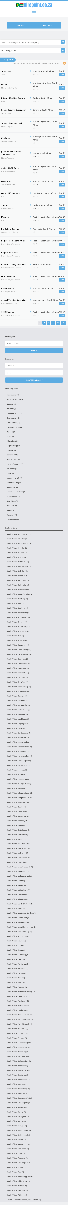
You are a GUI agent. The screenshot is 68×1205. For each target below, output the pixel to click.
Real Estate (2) (12, 501)
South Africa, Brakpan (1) (17, 622)
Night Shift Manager (10, 193)
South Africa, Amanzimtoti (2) (19, 543)
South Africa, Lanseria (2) (17, 862)
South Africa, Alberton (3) (17, 539)
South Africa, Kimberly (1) (17, 821)
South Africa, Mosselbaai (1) (18, 922)
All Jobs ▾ (8, 59)
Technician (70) (13, 519)
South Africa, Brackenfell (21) (18, 617)
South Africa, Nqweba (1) (17, 941)
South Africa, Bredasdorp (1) (18, 626)
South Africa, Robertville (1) (18, 1065)
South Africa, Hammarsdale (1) (19, 756)
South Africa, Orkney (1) (16, 945)
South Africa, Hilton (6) (16, 774)
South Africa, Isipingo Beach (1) (19, 784)
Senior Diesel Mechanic (12, 123)
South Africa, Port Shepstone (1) (20, 1019)
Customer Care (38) (14, 427)
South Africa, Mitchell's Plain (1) (19, 904)
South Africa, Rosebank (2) (17, 1084)
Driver (4, 84)
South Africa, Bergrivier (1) (18, 580)
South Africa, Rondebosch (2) (18, 1070)
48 (58, 322)
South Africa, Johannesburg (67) (19, 793)
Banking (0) (11, 404)
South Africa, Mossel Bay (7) (18, 918)
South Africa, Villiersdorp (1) (18, 1181)
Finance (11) (11, 450)
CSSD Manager (8, 312)
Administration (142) (15, 399)
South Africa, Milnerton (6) (17, 899)
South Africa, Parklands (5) (17, 964)
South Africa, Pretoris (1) (17, 1038)
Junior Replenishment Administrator (11, 153)
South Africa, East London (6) (18, 710)
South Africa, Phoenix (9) (17, 987)
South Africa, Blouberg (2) (17, 599)
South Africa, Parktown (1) (17, 968)
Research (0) (12, 506)
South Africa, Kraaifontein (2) (18, 844)
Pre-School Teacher (10, 229)
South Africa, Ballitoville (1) (18, 562)
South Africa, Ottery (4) (16, 950)
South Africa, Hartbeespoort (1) (19, 760)
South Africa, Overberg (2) (17, 955)
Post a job (20, 25)
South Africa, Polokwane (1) (18, 1010)
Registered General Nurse (13, 240)
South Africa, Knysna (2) (16, 839)
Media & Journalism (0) (16, 492)
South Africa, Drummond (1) (18, 691)
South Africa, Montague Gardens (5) (21, 913)
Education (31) (12, 441)
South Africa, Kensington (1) (18, 802)
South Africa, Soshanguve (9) (18, 1102)
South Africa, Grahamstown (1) (19, 747)
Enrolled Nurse (8, 276)
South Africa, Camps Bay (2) (18, 645)
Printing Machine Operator (13, 98)
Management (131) (14, 478)
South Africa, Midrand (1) (17, 894)
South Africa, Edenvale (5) (17, 714)
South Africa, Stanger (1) (17, 1126)
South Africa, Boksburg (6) (17, 608)
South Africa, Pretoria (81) (17, 1033)
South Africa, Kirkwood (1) (17, 825)
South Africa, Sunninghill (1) (18, 1144)
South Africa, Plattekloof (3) (18, 1005)
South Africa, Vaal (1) (15, 1172)
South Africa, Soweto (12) (17, 1107)
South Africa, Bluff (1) (15, 603)
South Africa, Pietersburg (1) (18, 996)
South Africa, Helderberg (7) (18, 765)
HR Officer (6, 181)
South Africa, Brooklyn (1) (17, 640)
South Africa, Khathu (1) (16, 807)
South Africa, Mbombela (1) (18, 871)
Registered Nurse (9, 252)
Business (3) (11, 409)
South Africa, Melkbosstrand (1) (19, 876)
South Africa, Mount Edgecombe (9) (21, 927)
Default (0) (11, 432)
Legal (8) (10, 473)
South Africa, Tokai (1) (16, 1153)
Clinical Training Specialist (13, 264)
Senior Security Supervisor (13, 110)
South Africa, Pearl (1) (16, 982)
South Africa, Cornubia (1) (17, 677)
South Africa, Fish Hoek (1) (17, 728)
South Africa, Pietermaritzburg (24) (21, 992)
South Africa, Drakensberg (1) (19, 686)
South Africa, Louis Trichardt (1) (20, 867)
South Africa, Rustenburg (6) (18, 1089)
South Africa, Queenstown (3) (18, 1047)
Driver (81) (11, 436)
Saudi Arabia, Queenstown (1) (19, 534)
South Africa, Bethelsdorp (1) (18, 585)
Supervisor (6, 71)
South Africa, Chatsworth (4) (18, 663)
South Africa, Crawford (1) (17, 682)
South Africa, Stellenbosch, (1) (19, 1135)
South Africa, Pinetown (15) (18, 1001)
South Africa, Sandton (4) (17, 1093)
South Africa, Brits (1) (15, 636)
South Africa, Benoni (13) (17, 576)
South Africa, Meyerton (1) (17, 885)
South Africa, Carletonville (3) (19, 654)
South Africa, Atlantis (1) (16, 557)
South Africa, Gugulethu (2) (18, 751)
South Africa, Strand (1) (16, 1139)
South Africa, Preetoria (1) (17, 1028)
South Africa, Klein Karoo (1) (18, 830)
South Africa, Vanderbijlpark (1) (19, 1176)
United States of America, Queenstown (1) (24, 1199)
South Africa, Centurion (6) (17, 659)
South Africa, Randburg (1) (17, 1052)
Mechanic (5, 138)
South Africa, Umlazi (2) (16, 1167)
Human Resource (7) (15, 464)
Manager (5, 217)
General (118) (12, 455)
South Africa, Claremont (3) (18, 668)
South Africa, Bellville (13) (17, 571)
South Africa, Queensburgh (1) (19, 1042)
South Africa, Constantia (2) (18, 673)
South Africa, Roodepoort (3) (18, 1079)
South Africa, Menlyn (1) (16, 881)
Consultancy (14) (13, 422)
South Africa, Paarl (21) (16, 959)
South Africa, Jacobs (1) (16, 788)
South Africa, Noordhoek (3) (18, 936)
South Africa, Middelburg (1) (18, 890)
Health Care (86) (13, 459)
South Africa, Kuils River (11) (18, 848)
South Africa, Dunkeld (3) (17, 696)
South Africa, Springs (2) (16, 1121)
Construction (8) (13, 418)
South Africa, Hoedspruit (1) (18, 779)
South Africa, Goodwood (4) (18, 742)
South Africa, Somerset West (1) (19, 1098)
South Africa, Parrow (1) (16, 978)
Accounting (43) (13, 395)
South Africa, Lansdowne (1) (18, 857)
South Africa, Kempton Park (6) (19, 797)
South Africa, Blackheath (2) (18, 589)
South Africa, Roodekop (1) (17, 1075)
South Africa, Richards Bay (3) (19, 1061)
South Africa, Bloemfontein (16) (19, 594)
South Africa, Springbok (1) (18, 1116)
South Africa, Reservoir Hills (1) (19, 1056)
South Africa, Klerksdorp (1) (18, 834)
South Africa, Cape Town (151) (19, 649)
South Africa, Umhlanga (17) (18, 1162)
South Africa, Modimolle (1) (18, 908)
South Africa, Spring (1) (16, 1112)
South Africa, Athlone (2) (17, 552)
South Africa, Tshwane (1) (17, 1158)
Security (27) (12, 515)
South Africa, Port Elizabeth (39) (19, 1015)
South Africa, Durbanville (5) (18, 705)
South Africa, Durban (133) (17, 700)
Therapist (5, 205)
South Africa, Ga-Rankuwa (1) (19, 733)
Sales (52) (10, 510)
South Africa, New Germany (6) (19, 931)
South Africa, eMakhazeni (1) (18, 719)
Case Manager (8, 288)
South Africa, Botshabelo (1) (18, 612)
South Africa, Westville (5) (17, 1190)
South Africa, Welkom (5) (17, 1186)
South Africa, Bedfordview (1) (19, 566)
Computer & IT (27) (14, 413)
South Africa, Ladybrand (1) (18, 853)
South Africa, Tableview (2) (18, 1149)
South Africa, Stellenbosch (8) (19, 1130)
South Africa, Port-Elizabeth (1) (19, 1024)
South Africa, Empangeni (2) (18, 723)
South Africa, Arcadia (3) (17, 548)
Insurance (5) (12, 469)
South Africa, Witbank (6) (17, 1195)
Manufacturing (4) (14, 482)
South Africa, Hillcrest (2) (17, 770)
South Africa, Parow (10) (16, 973)
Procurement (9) (13, 496)
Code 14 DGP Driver (10, 168)
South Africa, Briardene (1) (17, 631)
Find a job (47, 25)
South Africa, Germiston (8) (18, 737)
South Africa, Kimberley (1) (17, 816)
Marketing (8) (12, 487)
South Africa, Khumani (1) (17, 811)
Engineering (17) (13, 446)
